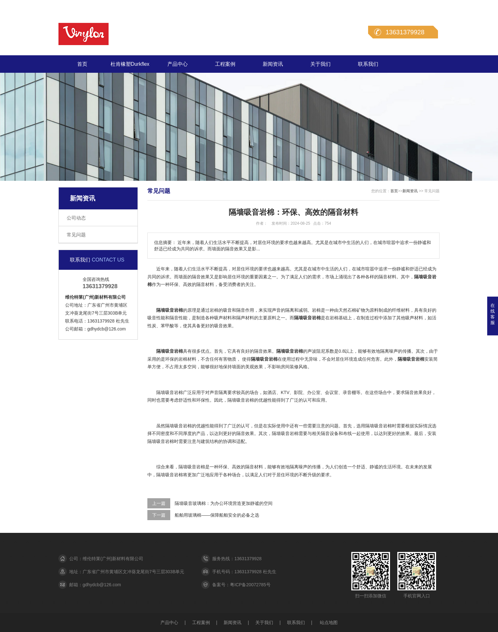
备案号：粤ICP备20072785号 (241, 584)
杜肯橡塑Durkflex (130, 64)
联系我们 (431, 5)
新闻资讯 (273, 64)
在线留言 (405, 5)
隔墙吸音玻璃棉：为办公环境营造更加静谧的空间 (224, 503)
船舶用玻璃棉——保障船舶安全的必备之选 (217, 515)
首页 (82, 64)
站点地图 (329, 622)
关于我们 (320, 64)
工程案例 (225, 64)
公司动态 (76, 218)
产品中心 (177, 64)
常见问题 (76, 234)
